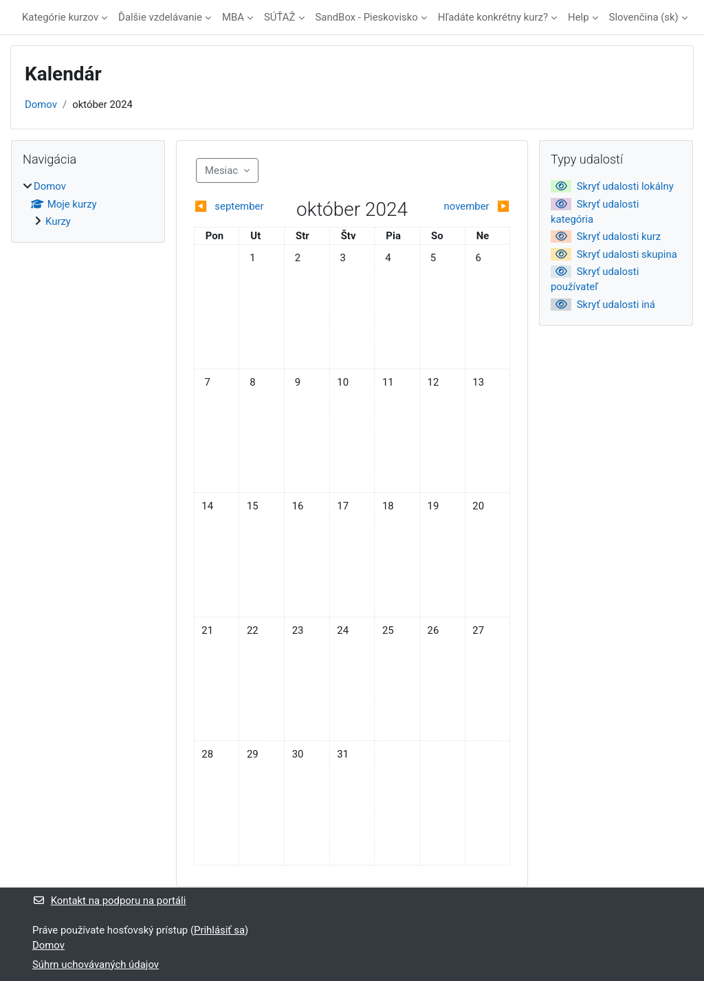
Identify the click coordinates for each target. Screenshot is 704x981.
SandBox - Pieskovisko (367, 17)
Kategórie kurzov (60, 17)
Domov (41, 104)
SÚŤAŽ (280, 17)
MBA (233, 17)
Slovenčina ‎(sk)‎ (644, 17)
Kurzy (58, 221)
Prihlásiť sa (219, 930)
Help (578, 17)
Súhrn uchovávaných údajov (95, 964)
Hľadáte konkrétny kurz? (493, 17)
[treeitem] (88, 204)
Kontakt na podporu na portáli (109, 900)
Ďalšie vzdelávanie (160, 17)
